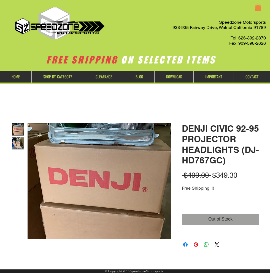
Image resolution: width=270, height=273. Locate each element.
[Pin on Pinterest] (196, 244)
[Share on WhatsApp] (206, 244)
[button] (258, 7)
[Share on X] (217, 244)
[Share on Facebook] (185, 244)
